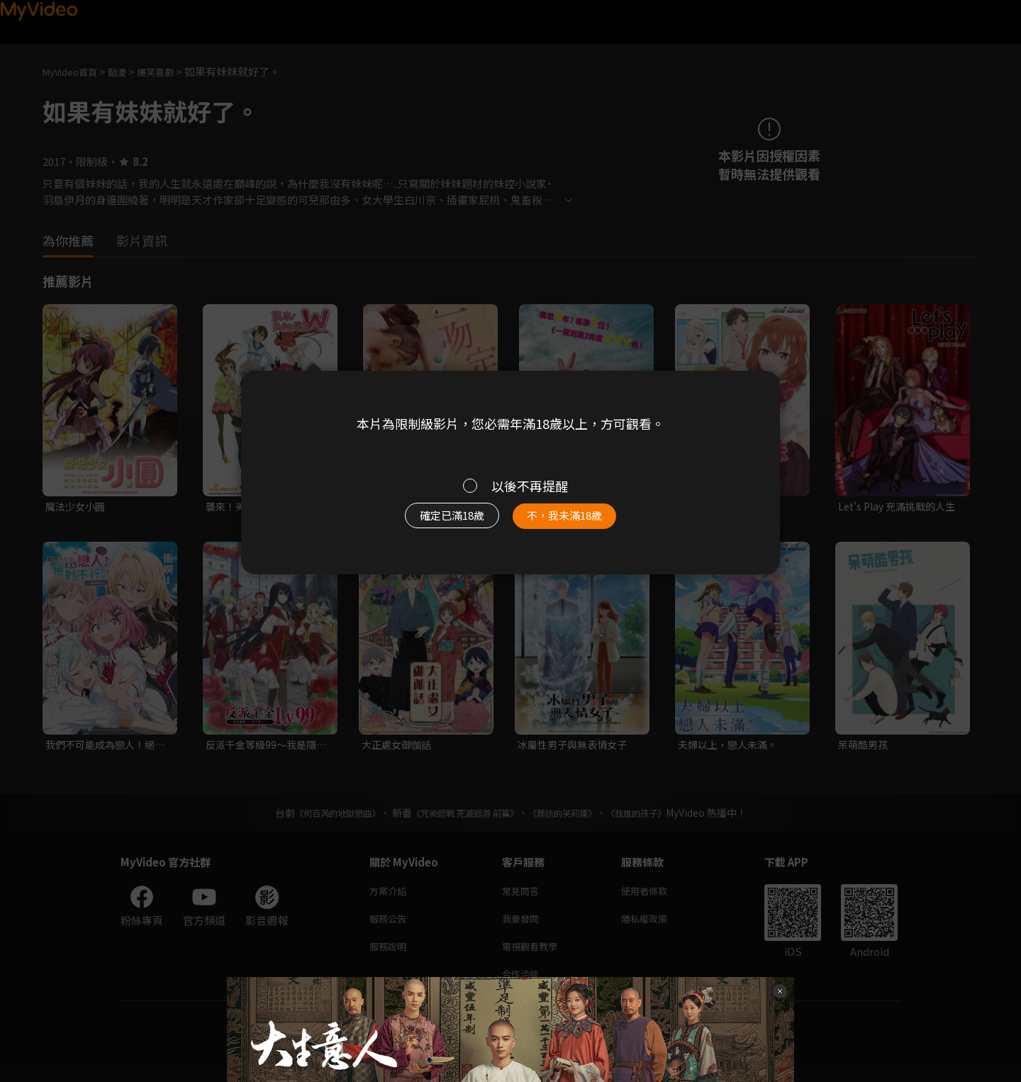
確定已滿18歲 (436, 522)
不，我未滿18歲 (580, 522)
